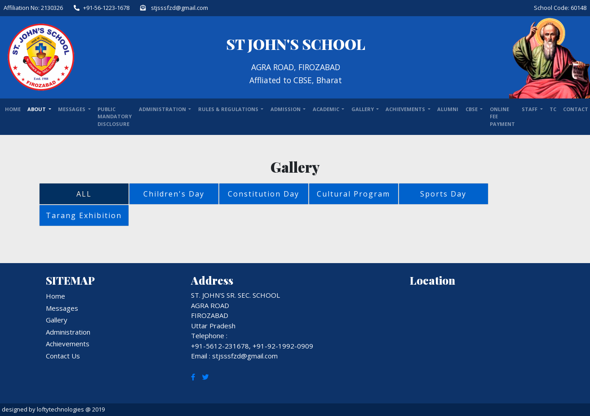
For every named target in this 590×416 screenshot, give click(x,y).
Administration (68, 331)
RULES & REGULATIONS (229, 109)
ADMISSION (286, 109)
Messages (72, 109)
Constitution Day (263, 194)
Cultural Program (353, 194)
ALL (84, 194)
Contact (575, 109)
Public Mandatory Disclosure (115, 116)
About (37, 109)
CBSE (472, 109)
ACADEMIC (327, 109)
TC (553, 109)
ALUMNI (447, 109)
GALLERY (363, 109)
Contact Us (63, 355)
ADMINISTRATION (163, 109)
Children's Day (173, 194)
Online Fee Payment (502, 116)
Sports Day (443, 194)
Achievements (67, 343)
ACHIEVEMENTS (406, 109)
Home (13, 109)
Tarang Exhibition (84, 215)
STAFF (530, 109)
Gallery (56, 319)
